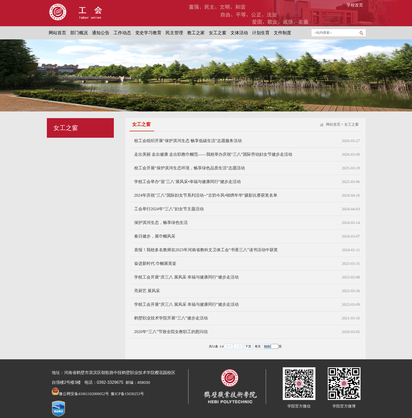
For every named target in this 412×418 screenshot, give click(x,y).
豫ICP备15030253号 (127, 394)
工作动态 (122, 32)
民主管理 (174, 32)
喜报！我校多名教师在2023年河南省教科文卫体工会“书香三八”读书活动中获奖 (206, 250)
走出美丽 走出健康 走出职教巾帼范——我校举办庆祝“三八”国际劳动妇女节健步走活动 (213, 154)
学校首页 (355, 5)
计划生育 (261, 32)
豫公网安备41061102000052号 (80, 394)
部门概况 (79, 32)
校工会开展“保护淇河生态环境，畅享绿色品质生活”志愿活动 (189, 168)
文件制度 (282, 32)
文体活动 (239, 32)
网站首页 (57, 32)
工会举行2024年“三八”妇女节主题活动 (169, 209)
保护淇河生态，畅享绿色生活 (161, 222)
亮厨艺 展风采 (147, 291)
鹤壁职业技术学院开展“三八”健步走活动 (171, 318)
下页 (248, 346)
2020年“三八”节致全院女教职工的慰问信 (171, 331)
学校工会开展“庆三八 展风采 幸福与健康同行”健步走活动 (186, 277)
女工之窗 (217, 32)
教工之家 (196, 32)
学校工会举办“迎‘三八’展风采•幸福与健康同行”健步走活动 (187, 181)
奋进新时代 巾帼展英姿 (155, 263)
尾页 (258, 346)
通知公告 (100, 32)
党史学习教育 (148, 32)
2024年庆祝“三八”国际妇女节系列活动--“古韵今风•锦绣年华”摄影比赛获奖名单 (206, 195)
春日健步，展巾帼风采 (154, 236)
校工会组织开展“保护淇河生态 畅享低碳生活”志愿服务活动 (188, 140)
